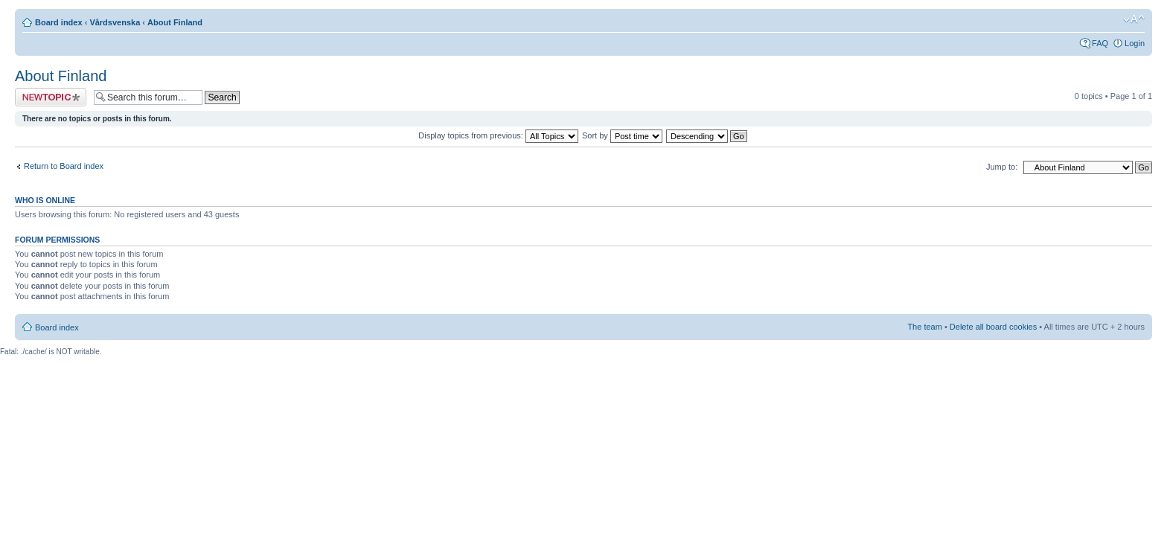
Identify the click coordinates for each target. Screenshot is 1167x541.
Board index (59, 22)
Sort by (622, 135)
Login (1135, 43)
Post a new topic (50, 97)
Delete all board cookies (993, 326)
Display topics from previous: (498, 135)
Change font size (1134, 19)
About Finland (174, 22)
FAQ (1100, 43)
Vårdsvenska (114, 22)
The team (924, 326)
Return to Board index (63, 165)
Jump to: (1001, 166)
